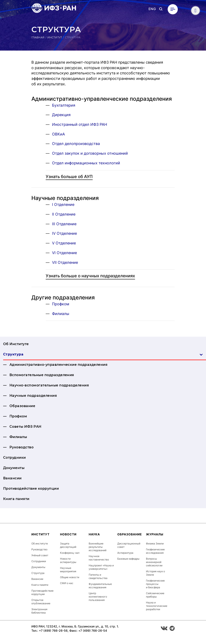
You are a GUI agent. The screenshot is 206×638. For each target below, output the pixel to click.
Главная (37, 37)
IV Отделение (64, 233)
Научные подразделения (33, 396)
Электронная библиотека (39, 611)
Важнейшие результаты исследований (97, 547)
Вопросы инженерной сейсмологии (154, 562)
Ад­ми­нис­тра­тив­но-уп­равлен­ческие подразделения (58, 365)
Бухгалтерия (63, 105)
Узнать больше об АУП (69, 176)
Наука (94, 534)
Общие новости (69, 577)
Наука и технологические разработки (156, 606)
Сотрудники (14, 458)
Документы (13, 468)
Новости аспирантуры (68, 560)
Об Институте (16, 344)
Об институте (39, 543)
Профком (60, 304)
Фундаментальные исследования (100, 585)
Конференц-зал (69, 552)
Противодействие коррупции (31, 489)
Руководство (21, 447)
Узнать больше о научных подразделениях (90, 275)
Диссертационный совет (128, 545)
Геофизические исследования (155, 551)
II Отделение (63, 214)
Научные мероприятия (68, 569)
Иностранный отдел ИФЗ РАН (79, 124)
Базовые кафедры (128, 558)
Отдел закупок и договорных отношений (90, 153)
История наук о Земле (155, 573)
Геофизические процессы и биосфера (155, 584)
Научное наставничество (99, 558)
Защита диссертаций (68, 545)
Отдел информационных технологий (86, 163)
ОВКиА (58, 134)
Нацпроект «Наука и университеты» (101, 567)
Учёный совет (39, 555)
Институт (54, 37)
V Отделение (64, 243)
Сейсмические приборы (155, 595)
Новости (68, 534)
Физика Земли (155, 543)
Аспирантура (125, 552)
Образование (22, 406)
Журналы (154, 534)
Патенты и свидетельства (98, 576)
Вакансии (12, 478)
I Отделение (63, 204)
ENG (152, 9)
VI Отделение (64, 253)
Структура (103, 354)
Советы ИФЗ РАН (25, 427)
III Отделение (64, 224)
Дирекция (61, 115)
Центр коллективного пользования (98, 597)
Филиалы (60, 313)
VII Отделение (65, 262)
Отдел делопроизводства (76, 143)
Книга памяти (16, 499)
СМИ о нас (66, 583)
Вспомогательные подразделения (41, 375)
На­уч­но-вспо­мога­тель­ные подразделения (49, 385)
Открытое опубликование (40, 601)
